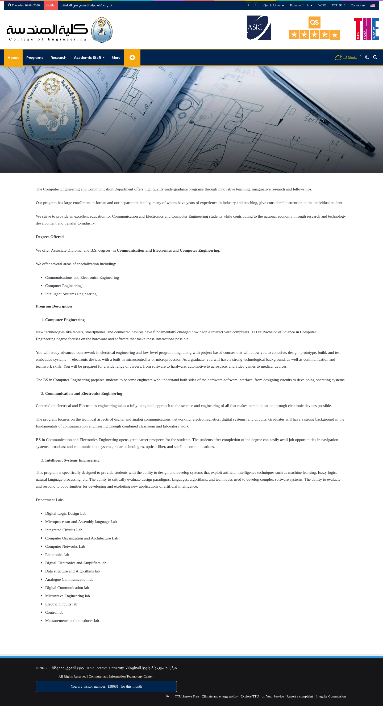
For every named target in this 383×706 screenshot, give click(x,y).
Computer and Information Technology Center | (121, 676)
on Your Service (273, 696)
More (116, 57)
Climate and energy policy (220, 696)
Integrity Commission (331, 696)
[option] (191, 119)
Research (58, 57)
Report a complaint (299, 696)
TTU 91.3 (338, 5)
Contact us (358, 5)
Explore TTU (250, 696)
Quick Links (272, 5)
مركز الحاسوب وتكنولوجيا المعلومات (151, 668)
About (13, 57)
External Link (299, 5)
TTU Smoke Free (187, 696)
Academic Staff (87, 57)
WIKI (322, 5)
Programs (34, 57)
